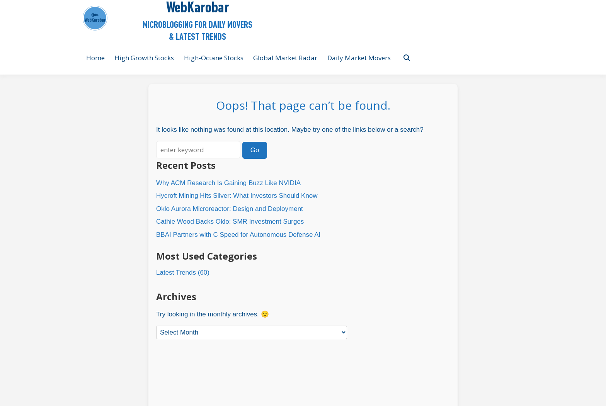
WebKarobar (197, 8)
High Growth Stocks (144, 57)
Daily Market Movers (359, 57)
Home (95, 57)
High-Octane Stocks (213, 57)
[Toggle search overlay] (406, 58)
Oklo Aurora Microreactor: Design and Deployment (229, 208)
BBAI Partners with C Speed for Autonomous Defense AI (238, 234)
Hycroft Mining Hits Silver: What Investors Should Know (237, 195)
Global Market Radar (285, 57)
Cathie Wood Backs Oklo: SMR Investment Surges (230, 221)
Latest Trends (176, 272)
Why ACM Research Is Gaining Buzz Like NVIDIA (228, 183)
